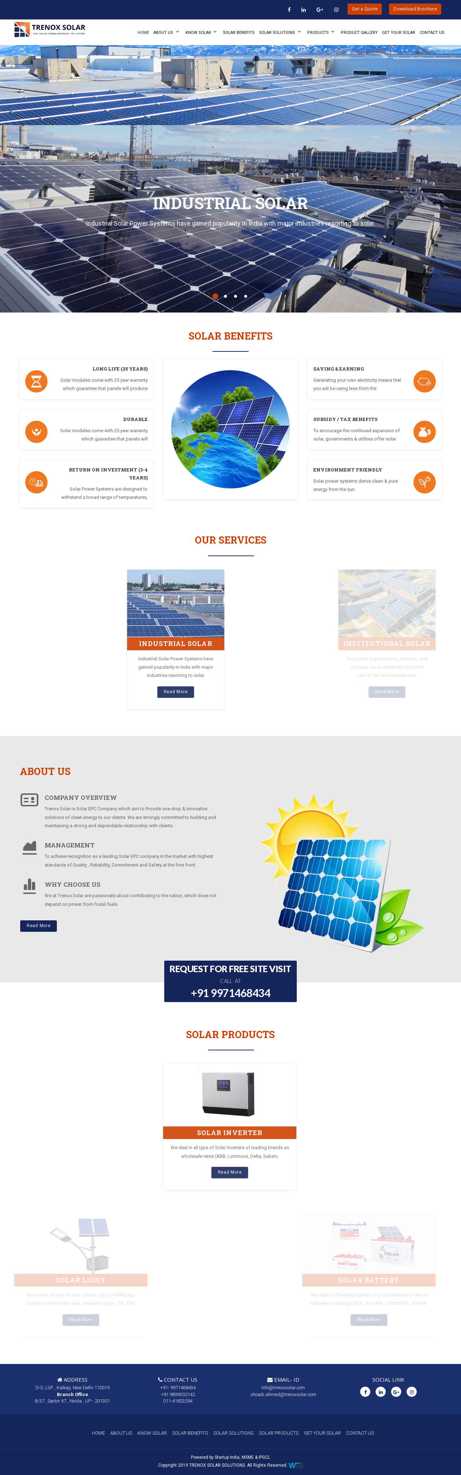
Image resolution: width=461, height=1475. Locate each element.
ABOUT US (121, 1433)
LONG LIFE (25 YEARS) (120, 369)
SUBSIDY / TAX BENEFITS (345, 419)
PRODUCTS (318, 32)
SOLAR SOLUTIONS (277, 32)
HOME (143, 32)
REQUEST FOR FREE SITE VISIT (230, 981)
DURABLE (135, 419)
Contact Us (432, 32)
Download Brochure (415, 9)
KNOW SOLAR (198, 32)
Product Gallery (359, 32)
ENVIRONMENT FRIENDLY (347, 469)
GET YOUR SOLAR (398, 32)
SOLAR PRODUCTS (279, 1433)
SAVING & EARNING (338, 369)
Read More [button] (38, 925)
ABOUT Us (163, 32)
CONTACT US (360, 1433)
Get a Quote (365, 9)
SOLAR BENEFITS (239, 32)
